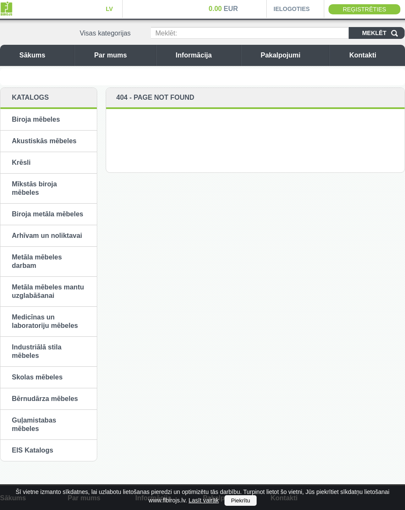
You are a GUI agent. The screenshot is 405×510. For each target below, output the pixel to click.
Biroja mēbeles (36, 119)
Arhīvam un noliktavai (47, 235)
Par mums (122, 55)
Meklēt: (166, 33)
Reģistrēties (364, 9)
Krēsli (21, 162)
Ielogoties (292, 8)
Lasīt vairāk (204, 500)
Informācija (206, 55)
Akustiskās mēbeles (44, 141)
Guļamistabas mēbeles (34, 424)
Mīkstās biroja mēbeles (34, 188)
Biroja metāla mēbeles (47, 214)
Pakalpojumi (292, 55)
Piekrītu (240, 500)
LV (109, 8)
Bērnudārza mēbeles (45, 398)
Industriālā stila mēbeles (36, 351)
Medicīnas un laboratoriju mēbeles (45, 321)
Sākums (44, 55)
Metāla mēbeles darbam (37, 261)
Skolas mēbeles (37, 377)
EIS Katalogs (32, 450)
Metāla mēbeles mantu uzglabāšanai (48, 291)
